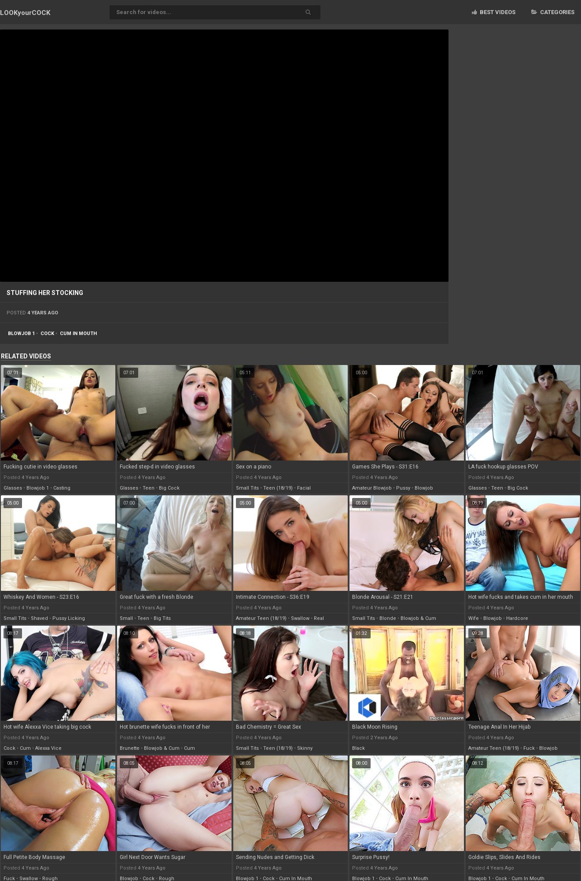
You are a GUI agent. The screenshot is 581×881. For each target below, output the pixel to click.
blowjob (424, 488)
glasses (13, 488)
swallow (300, 618)
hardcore (517, 618)
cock (47, 333)
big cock (169, 488)
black (358, 748)
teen (148, 488)
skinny (305, 748)
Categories (552, 12)
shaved (39, 618)
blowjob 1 (21, 333)
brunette (130, 748)
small (126, 618)
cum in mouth (78, 333)
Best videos (493, 12)
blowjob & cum (418, 618)
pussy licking (68, 618)
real (319, 618)
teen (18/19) (278, 488)
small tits (247, 488)
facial (304, 488)
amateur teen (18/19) (261, 618)
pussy (403, 488)
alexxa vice (48, 748)
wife (473, 618)
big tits (162, 618)
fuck (529, 748)
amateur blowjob (372, 488)
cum (25, 748)
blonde (387, 618)
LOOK (25, 13)
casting (61, 488)
